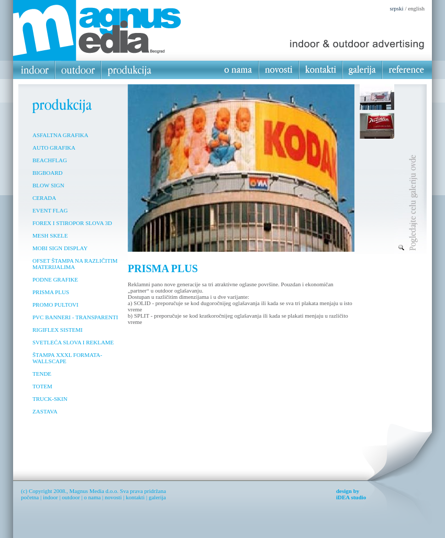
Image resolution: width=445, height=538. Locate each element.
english (416, 8)
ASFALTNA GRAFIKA (60, 135)
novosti (113, 497)
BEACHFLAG (49, 160)
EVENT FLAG (50, 210)
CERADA (44, 198)
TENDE (41, 374)
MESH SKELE (50, 235)
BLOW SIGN (48, 185)
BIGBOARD (47, 173)
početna (30, 497)
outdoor (71, 497)
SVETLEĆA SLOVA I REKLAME (73, 342)
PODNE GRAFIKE (55, 279)
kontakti (135, 497)
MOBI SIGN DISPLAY (59, 248)
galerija (157, 497)
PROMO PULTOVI (55, 304)
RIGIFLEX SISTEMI (57, 330)
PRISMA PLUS (50, 292)
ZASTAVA (45, 411)
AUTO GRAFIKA (53, 147)
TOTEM (42, 386)
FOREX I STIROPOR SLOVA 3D (72, 223)
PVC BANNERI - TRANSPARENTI (75, 317)
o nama (92, 497)
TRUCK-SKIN (50, 399)
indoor (50, 497)
